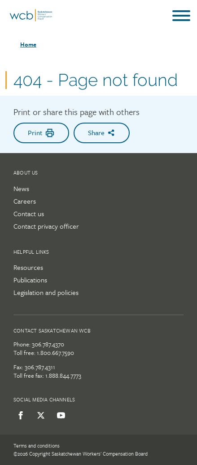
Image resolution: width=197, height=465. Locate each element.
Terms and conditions (36, 445)
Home (28, 44)
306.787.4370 (48, 344)
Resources (28, 267)
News (21, 188)
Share (101, 132)
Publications (30, 280)
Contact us (28, 213)
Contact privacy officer (46, 226)
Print (41, 133)
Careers (24, 201)
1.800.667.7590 (55, 352)
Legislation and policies (46, 292)
